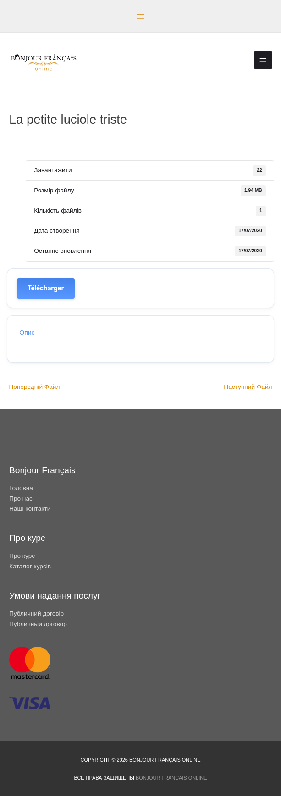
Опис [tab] (26, 332)
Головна (21, 488)
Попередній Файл (30, 386)
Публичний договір (36, 613)
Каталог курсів (30, 566)
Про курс (22, 555)
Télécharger (46, 288)
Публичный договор (38, 624)
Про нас (21, 498)
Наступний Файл (252, 386)
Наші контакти (29, 508)
